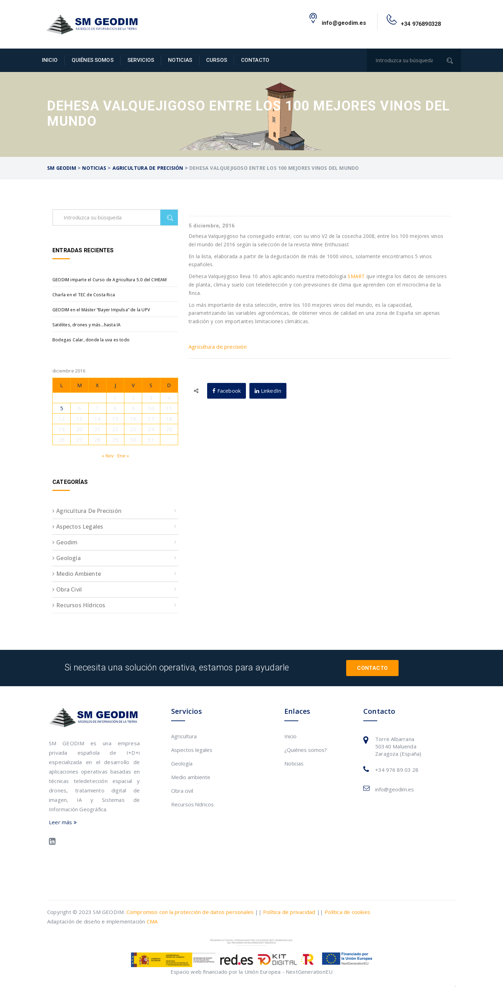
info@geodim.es (394, 789)
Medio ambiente (78, 574)
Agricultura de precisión (218, 346)
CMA (152, 921)
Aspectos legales (79, 526)
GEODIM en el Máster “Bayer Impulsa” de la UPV (101, 310)
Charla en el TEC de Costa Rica (83, 295)
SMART (356, 276)
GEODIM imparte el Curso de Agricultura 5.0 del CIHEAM (109, 280)
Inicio (50, 60)
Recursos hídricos (80, 605)
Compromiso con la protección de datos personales (190, 911)
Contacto (255, 60)
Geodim (67, 542)
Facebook (226, 390)
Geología (68, 558)
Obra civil (69, 589)
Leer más (63, 822)
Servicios (140, 60)
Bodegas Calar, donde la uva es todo (91, 340)
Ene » (123, 455)
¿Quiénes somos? (305, 749)
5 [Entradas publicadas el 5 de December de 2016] (61, 408)
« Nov (108, 455)
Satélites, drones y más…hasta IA (86, 325)
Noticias (180, 60)
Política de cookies (347, 911)
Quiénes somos (93, 60)
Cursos (216, 60)
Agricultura (184, 736)
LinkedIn (268, 390)
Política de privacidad (289, 911)
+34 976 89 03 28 (396, 769)
